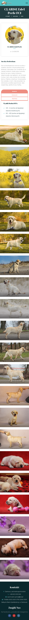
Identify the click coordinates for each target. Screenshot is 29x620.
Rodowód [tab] (14, 95)
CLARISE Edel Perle (14, 47)
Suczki (15, 16)
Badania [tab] (14, 91)
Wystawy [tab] (14, 98)
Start (8, 16)
